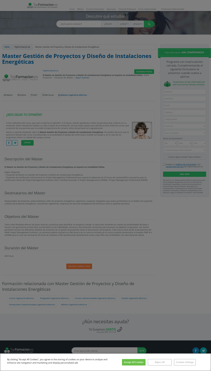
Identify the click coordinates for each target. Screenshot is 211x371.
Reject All (160, 362)
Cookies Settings (185, 362)
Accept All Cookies (134, 362)
